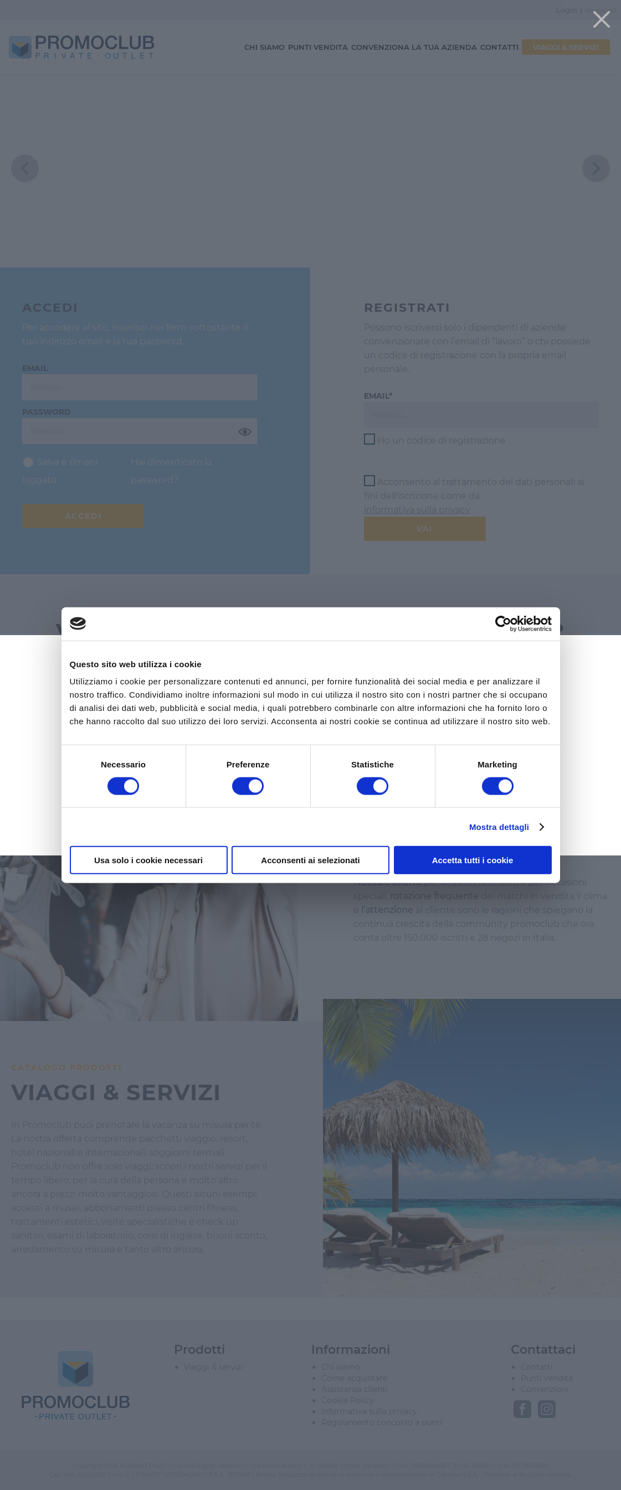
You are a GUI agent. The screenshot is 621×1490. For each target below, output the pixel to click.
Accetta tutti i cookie (473, 860)
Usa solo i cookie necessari (148, 860)
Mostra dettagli (499, 826)
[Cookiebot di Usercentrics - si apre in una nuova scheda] (503, 623)
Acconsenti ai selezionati (310, 860)
